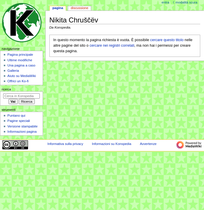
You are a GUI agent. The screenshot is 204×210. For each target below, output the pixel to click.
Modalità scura (186, 2)
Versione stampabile (22, 126)
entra (165, 2)
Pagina (57, 8)
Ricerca (6, 89)
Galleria (13, 70)
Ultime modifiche (19, 60)
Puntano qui (16, 115)
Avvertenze (148, 144)
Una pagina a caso (21, 65)
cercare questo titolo (167, 40)
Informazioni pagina (22, 131)
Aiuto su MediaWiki (21, 76)
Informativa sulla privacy (65, 144)
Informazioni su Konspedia (111, 144)
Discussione (79, 8)
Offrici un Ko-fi (17, 81)
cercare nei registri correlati (111, 45)
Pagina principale (20, 54)
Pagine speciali (18, 121)
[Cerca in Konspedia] (21, 96)
